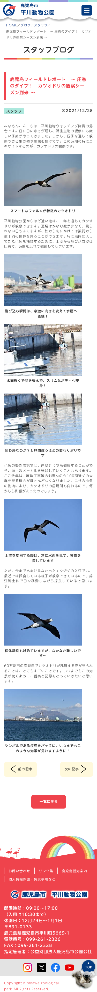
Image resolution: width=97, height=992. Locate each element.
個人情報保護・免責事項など (32, 879)
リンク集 (46, 871)
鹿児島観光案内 (74, 871)
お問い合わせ (19, 871)
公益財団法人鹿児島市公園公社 (61, 952)
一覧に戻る (49, 801)
